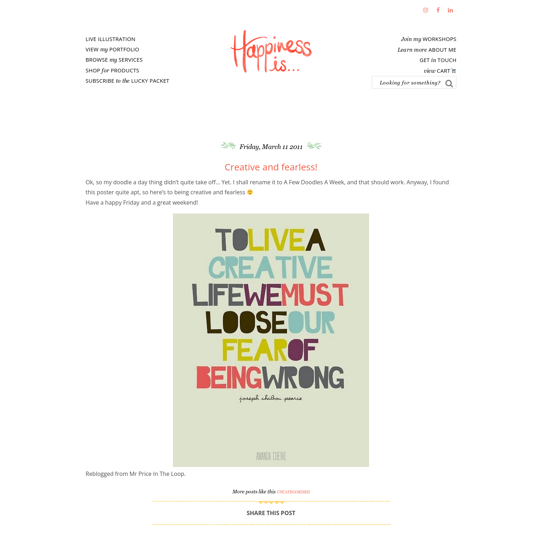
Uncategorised (293, 492)
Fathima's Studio (271, 51)
